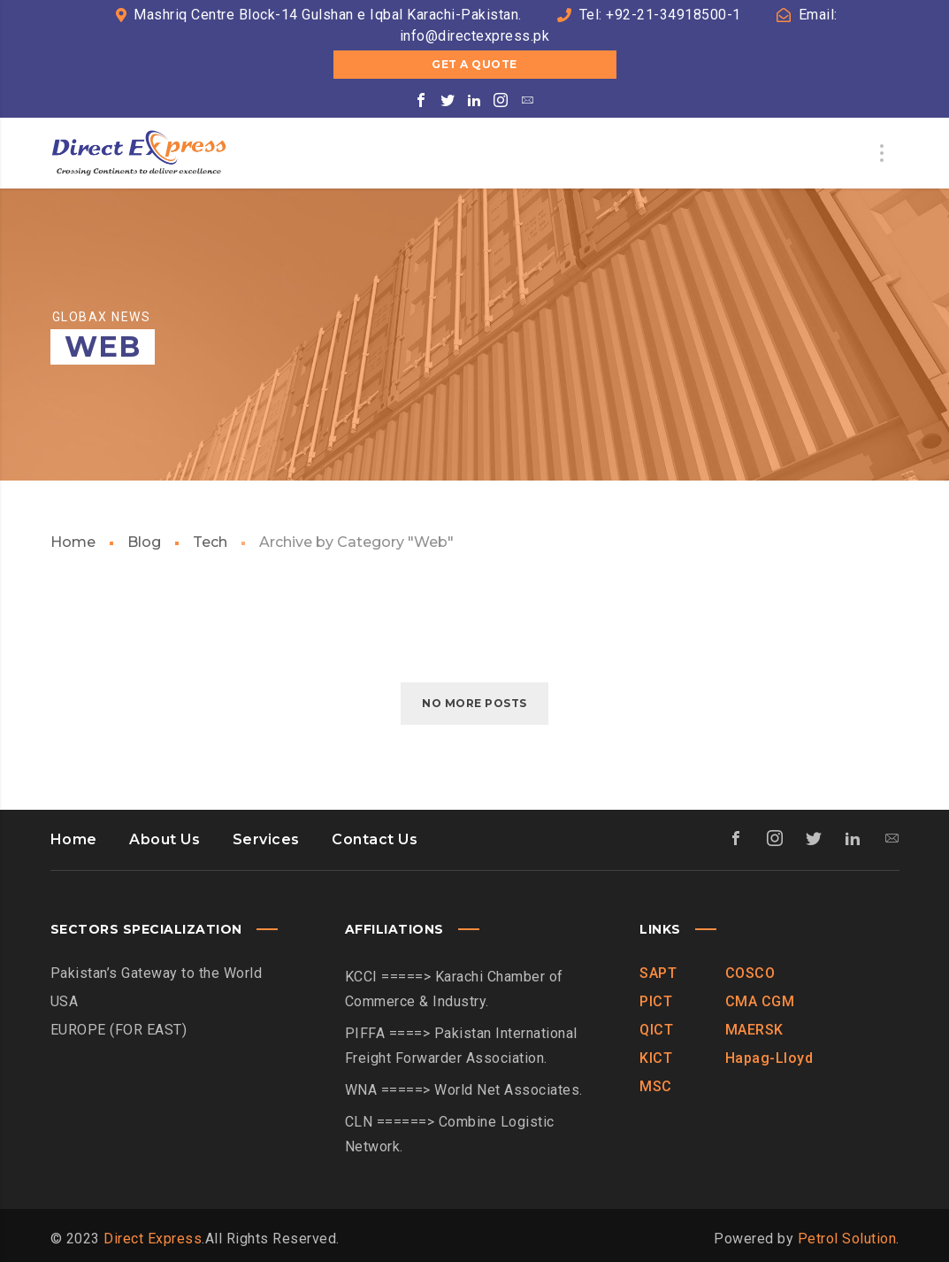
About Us (164, 839)
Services (266, 839)
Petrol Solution (847, 1238)
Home (73, 542)
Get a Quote (474, 64)
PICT (655, 1001)
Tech (210, 542)
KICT (655, 1058)
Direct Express (152, 1238)
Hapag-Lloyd (769, 1058)
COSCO (750, 973)
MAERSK (754, 1029)
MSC (655, 1086)
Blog (144, 542)
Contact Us (374, 839)
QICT (656, 1029)
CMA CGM (760, 1001)
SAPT (658, 973)
